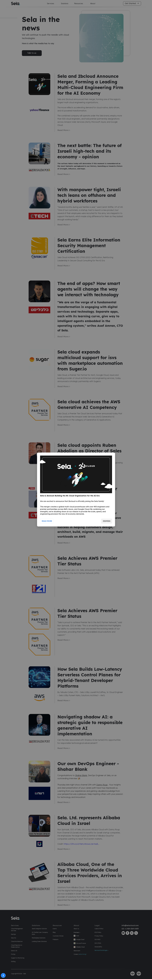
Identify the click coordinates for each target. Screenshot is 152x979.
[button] (3, 975)
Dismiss (106, 521)
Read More (47, 521)
